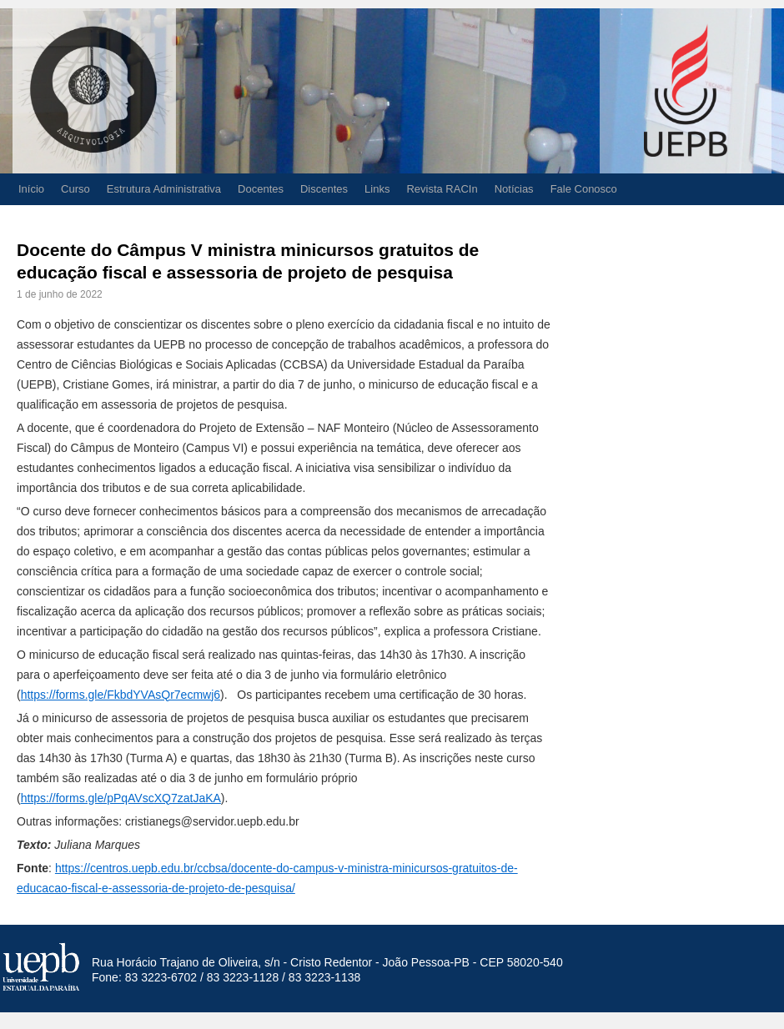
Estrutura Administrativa (164, 189)
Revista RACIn (441, 189)
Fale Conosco (583, 189)
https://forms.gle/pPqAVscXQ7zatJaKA (121, 798)
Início (31, 189)
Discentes (324, 189)
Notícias (514, 189)
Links (376, 189)
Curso (75, 189)
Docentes (261, 189)
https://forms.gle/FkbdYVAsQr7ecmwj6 (120, 694)
